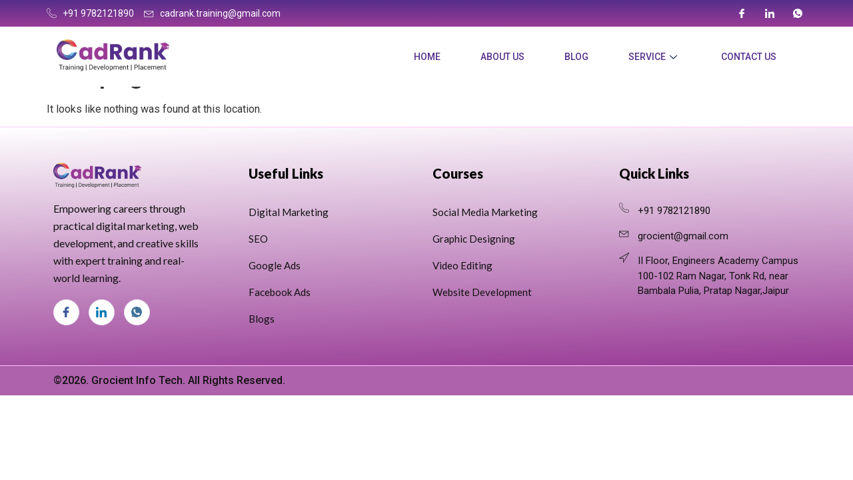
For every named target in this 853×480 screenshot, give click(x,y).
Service (652, 56)
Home (427, 56)
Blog (576, 56)
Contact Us (748, 56)
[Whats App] (798, 13)
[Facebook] (742, 13)
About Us (502, 56)
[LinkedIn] (770, 13)
